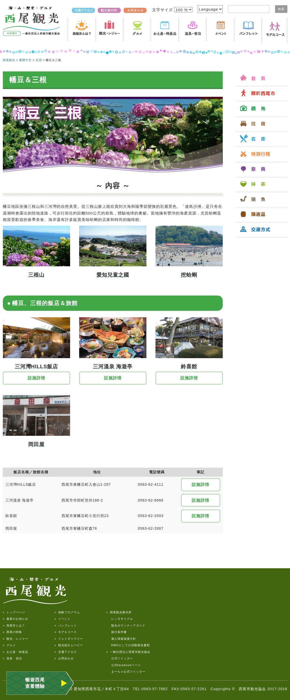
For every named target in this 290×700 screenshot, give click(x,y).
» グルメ (9, 645)
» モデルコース (66, 631)
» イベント (63, 618)
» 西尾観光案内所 (119, 612)
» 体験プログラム (67, 612)
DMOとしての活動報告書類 (128, 645)
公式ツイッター (119, 658)
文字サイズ (163, 10)
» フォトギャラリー (69, 638)
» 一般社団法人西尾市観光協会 (128, 651)
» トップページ (14, 612)
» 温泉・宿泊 (12, 658)
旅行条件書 (116, 631)
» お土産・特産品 (15, 651)
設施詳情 (36, 378)
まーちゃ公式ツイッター (125, 671)
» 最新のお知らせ (15, 618)
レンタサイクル (119, 618)
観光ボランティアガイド (125, 625)
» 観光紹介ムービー (69, 645)
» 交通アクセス (66, 651)
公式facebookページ (123, 665)
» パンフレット (66, 625)
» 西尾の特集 (12, 631)
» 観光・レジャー (15, 638)
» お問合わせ (64, 658)
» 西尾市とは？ (14, 625)
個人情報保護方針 (121, 638)
